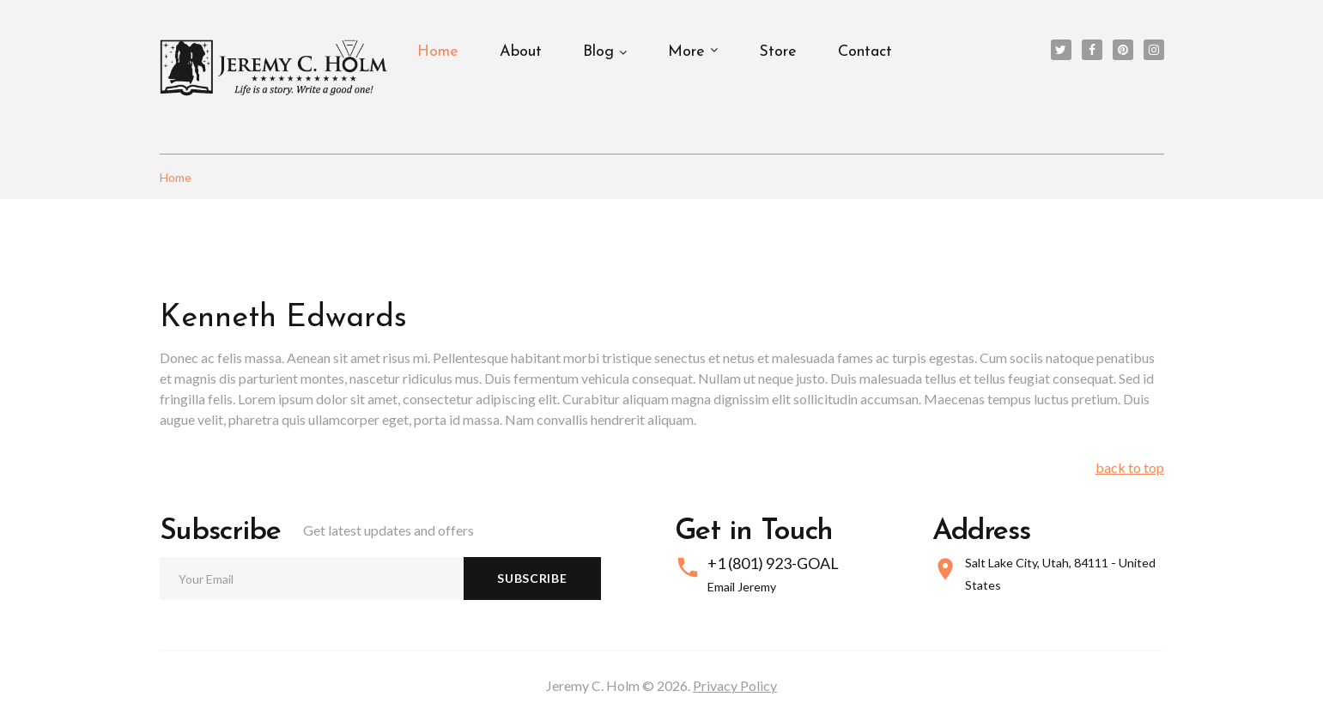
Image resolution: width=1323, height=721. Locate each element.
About (521, 52)
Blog (598, 52)
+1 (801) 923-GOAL (773, 563)
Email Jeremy (741, 586)
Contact (865, 52)
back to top (1129, 467)
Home (437, 52)
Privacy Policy (735, 685)
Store (778, 52)
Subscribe (532, 578)
